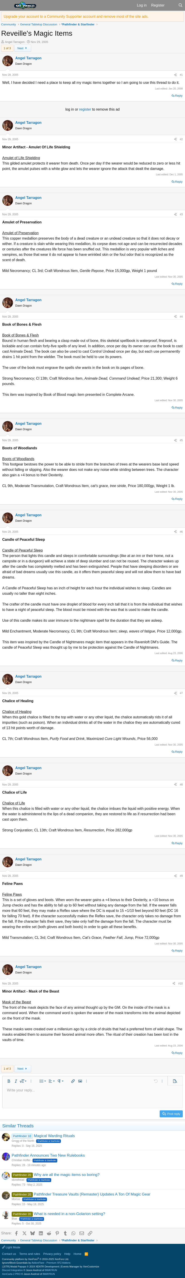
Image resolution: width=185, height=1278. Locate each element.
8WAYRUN (51, 1270)
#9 (181, 875)
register (85, 109)
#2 (181, 139)
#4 (181, 316)
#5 (181, 440)
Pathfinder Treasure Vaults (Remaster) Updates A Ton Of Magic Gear (92, 1194)
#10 (180, 983)
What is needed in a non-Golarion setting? (69, 1214)
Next (23, 48)
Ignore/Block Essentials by (36, 1262)
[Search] (180, 5)
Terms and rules (29, 1254)
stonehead (18, 1179)
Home (77, 1254)
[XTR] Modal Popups (31, 1266)
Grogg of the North (23, 1140)
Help (67, 1254)
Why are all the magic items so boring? (67, 1175)
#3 (181, 214)
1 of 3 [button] (7, 48)
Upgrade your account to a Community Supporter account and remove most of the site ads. (76, 16)
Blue (14, 1218)
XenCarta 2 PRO (11, 1274)
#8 (181, 784)
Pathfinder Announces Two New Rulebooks (48, 1155)
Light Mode (11, 1247)
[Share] (175, 75)
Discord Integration (12, 1270)
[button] (6, 5)
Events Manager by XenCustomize (80, 1266)
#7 (181, 693)
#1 (181, 74)
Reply (179, 95)
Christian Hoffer (21, 1160)
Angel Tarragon (15, 42)
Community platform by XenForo (35, 1259)
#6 (181, 531)
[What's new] (171, 5)
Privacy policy (52, 1254)
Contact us (9, 1254)
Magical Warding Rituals (54, 1136)
